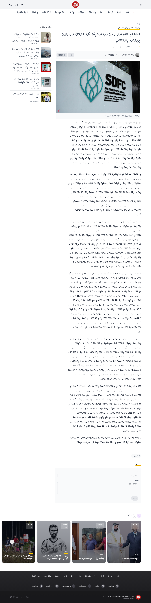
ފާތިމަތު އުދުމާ (131, 55)
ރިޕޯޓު (72, 12)
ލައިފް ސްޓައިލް (22, 12)
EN (22, 4)
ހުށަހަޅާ (135, 498)
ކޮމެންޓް (136, 480)
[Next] (12, 542)
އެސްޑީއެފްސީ (136, 456)
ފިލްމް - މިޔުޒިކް (60, 12)
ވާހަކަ (65, 576)
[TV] (16, 5)
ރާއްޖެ (128, 12)
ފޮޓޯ (72, 576)
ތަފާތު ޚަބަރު (46, 12)
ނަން (137, 472)
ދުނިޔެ (119, 12)
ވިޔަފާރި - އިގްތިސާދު (96, 12)
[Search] (10, 5)
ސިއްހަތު (82, 12)
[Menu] (140, 5)
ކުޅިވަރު (110, 12)
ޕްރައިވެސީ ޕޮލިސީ (25, 597)
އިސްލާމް (35, 12)
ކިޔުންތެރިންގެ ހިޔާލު (14, 597)
